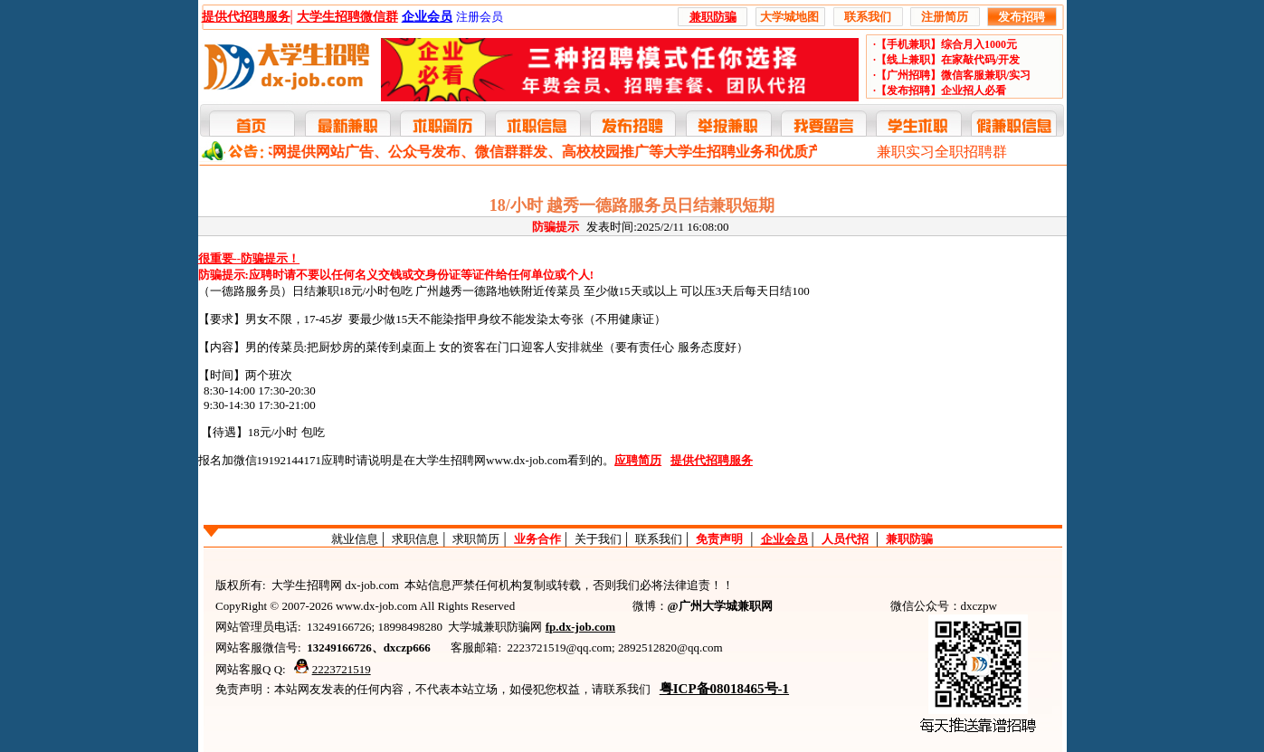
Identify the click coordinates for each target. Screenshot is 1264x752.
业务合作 (537, 539)
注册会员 (479, 17)
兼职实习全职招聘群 (942, 151)
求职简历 (475, 539)
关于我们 (598, 539)
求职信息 (415, 539)
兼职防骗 (909, 539)
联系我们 (658, 539)
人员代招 (845, 539)
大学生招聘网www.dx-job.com (491, 460)
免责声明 (719, 539)
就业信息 (354, 539)
